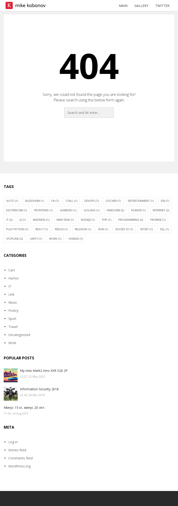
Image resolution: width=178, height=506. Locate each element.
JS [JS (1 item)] (23, 220)
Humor (13, 278)
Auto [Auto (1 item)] (12, 201)
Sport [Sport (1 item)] (146, 229)
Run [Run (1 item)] (103, 229)
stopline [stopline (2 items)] (14, 239)
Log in (13, 442)
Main (123, 5)
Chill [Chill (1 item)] (71, 201)
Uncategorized (19, 335)
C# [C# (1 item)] (55, 201)
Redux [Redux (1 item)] (61, 229)
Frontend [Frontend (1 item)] (43, 210)
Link (11, 294)
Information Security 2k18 (39, 389)
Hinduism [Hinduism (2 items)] (115, 210)
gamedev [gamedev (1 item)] (68, 210)
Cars (11, 270)
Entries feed (17, 450)
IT (9, 286)
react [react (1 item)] (41, 229)
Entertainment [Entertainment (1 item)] (141, 201)
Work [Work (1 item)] (55, 239)
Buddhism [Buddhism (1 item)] (34, 201)
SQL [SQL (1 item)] (164, 229)
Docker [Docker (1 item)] (113, 201)
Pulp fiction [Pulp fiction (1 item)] (17, 229)
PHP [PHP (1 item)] (106, 220)
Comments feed (20, 458)
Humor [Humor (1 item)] (138, 210)
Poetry (13, 310)
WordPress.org (19, 466)
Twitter (162, 5)
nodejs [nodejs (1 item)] (88, 220)
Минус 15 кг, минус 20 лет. (24, 407)
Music (12, 302)
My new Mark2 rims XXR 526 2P (44, 370)
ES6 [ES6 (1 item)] (165, 201)
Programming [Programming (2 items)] (130, 220)
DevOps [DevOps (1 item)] (91, 201)
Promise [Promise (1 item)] (157, 220)
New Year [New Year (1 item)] (65, 220)
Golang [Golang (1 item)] (91, 210)
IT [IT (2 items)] (9, 220)
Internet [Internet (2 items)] (161, 210)
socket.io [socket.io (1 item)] (124, 229)
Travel (13, 326)
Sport (12, 318)
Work (12, 343)
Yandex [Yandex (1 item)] (75, 239)
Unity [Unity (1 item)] (36, 239)
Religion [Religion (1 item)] (83, 229)
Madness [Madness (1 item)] (41, 220)
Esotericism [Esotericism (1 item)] (16, 210)
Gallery (141, 5)
